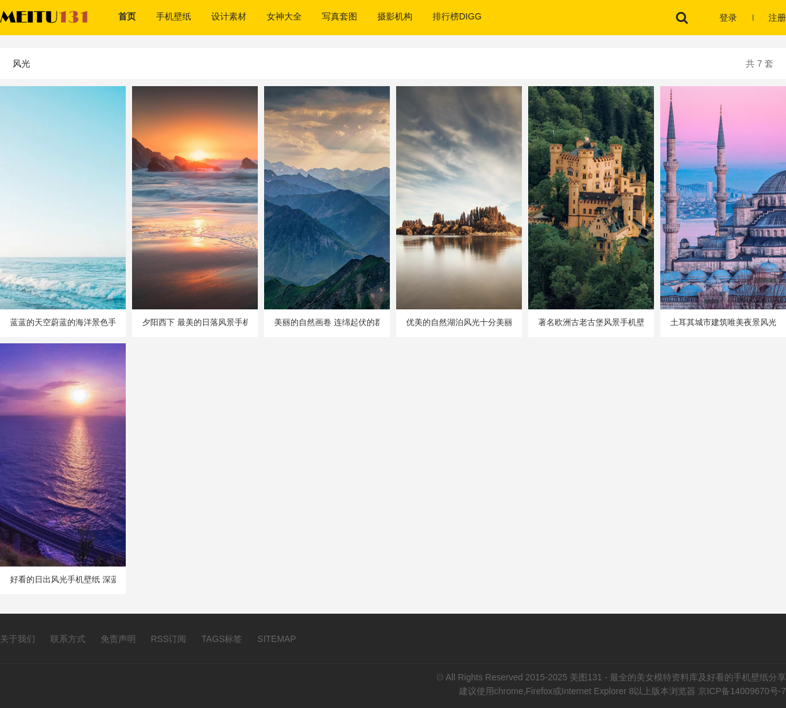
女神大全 (284, 16)
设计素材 (228, 16)
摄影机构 (394, 16)
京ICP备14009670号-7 (742, 691)
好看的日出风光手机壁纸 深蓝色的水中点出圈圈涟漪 (63, 579)
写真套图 (339, 16)
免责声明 (118, 639)
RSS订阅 (169, 639)
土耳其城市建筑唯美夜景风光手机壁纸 (723, 322)
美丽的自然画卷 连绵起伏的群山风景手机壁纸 (327, 322)
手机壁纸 (173, 16)
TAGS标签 (221, 639)
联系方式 (68, 639)
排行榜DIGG (457, 16)
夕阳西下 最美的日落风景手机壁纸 (195, 322)
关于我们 (17, 639)
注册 (777, 18)
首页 (127, 16)
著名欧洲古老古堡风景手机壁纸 (591, 322)
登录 (728, 18)
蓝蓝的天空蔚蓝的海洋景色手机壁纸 (63, 322)
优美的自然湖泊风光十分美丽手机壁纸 (459, 322)
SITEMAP (276, 639)
